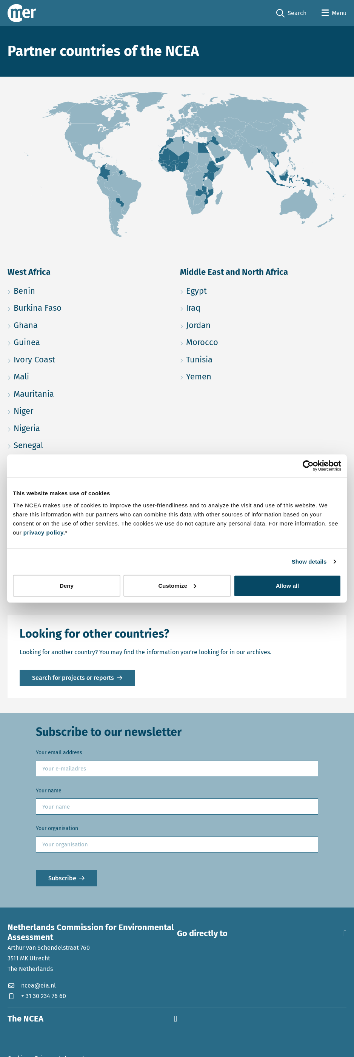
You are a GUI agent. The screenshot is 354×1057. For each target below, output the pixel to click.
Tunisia (235, 358)
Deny (67, 585)
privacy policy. (44, 532)
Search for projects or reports (73, 677)
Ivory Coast (70, 358)
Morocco (238, 341)
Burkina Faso (73, 306)
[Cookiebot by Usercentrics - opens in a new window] (308, 465)
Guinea (63, 341)
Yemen (234, 375)
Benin (60, 290)
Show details (309, 561)
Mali (57, 375)
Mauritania (70, 393)
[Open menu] (334, 13)
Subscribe (62, 878)
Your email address (59, 752)
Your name (49, 790)
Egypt (232, 290)
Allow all (287, 585)
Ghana (61, 324)
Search (291, 13)
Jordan (234, 324)
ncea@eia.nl (32, 985)
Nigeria (63, 427)
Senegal (64, 444)
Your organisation (57, 828)
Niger (59, 410)
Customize (177, 585)
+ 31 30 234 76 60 (37, 996)
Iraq (229, 306)
